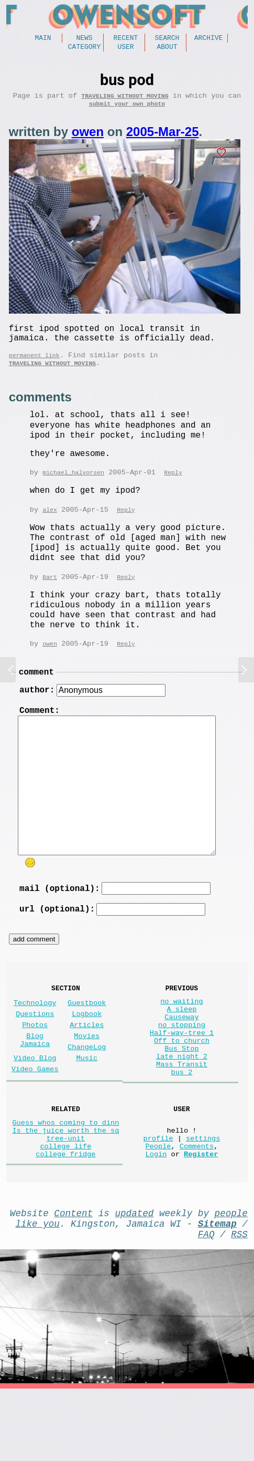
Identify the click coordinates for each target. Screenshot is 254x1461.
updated (134, 1278)
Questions (35, 1048)
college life (65, 1208)
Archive (208, 39)
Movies (87, 1075)
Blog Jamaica (35, 1080)
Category (84, 49)
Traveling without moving (124, 101)
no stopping (181, 1064)
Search (167, 39)
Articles (87, 1061)
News (84, 39)
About (167, 49)
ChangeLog (87, 1088)
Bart (49, 594)
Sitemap (217, 1291)
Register (201, 1217)
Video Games (35, 1114)
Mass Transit (181, 1113)
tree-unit (66, 1198)
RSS (239, 1304)
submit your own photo (127, 111)
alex (49, 527)
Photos (35, 1061)
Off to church (181, 1084)
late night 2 (181, 1103)
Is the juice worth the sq (65, 1188)
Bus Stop (181, 1094)
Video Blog (35, 1101)
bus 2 (182, 1123)
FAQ (206, 1304)
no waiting (181, 1034)
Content (73, 1278)
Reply (173, 489)
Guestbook (87, 1035)
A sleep (181, 1044)
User (125, 49)
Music (86, 1101)
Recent (126, 39)
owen (88, 139)
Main (43, 39)
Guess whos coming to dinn (65, 1178)
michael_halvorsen (73, 489)
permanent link (34, 368)
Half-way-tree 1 (182, 1074)
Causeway (181, 1054)
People (158, 1208)
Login (156, 1217)
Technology (35, 1035)
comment (36, 691)
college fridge (65, 1217)
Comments (197, 1208)
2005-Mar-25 (162, 139)
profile (158, 1198)
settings (203, 1198)
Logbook (87, 1048)
